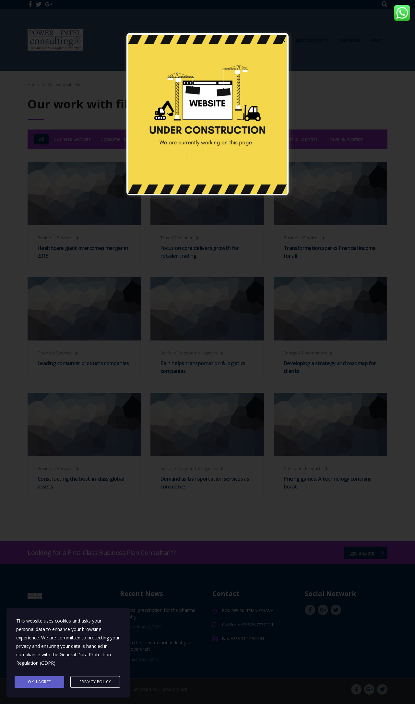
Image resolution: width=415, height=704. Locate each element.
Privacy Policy (95, 682)
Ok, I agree (39, 682)
